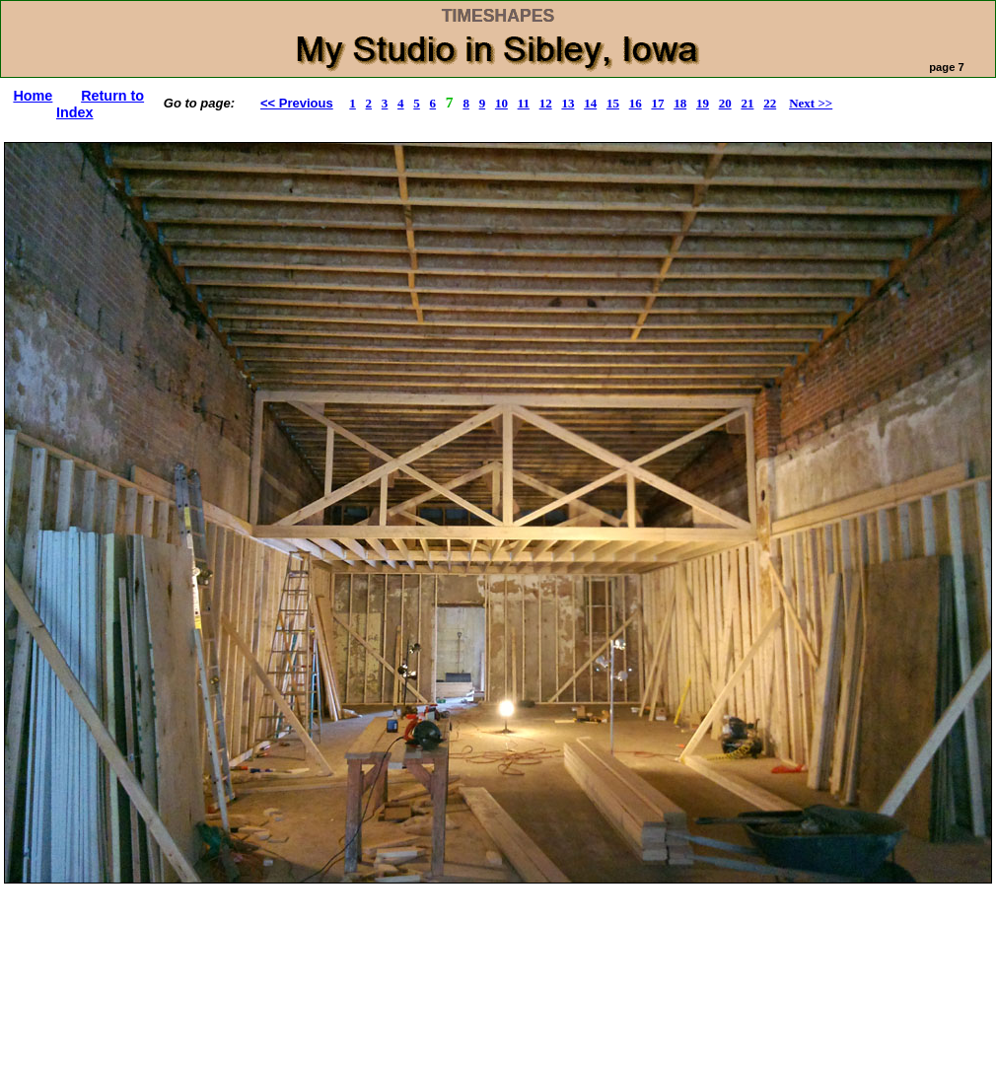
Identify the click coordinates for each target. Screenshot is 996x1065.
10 (501, 103)
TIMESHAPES (498, 16)
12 (545, 103)
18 (680, 103)
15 (612, 103)
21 (747, 103)
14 (590, 103)
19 (702, 103)
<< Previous (296, 103)
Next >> (810, 103)
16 (635, 103)
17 (657, 103)
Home (32, 96)
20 (725, 103)
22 (769, 103)
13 (567, 103)
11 (524, 103)
